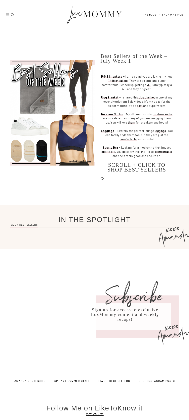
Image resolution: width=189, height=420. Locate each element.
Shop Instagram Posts (157, 381)
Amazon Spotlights (30, 381)
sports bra (108, 152)
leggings (160, 131)
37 (149, 85)
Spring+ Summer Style (72, 381)
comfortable (128, 139)
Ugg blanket (146, 97)
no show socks (162, 114)
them (131, 123)
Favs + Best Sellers (114, 381)
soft (140, 106)
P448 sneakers (118, 81)
